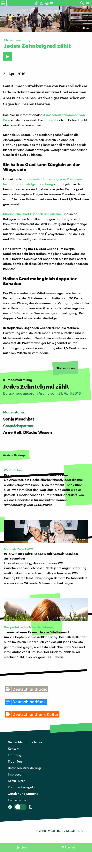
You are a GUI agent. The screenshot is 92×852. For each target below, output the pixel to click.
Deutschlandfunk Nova (25, 742)
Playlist (70, 847)
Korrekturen (17, 780)
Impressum (16, 774)
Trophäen (15, 761)
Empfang (14, 755)
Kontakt (13, 748)
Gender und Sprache (23, 793)
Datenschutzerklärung (24, 768)
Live (23, 847)
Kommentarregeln (21, 787)
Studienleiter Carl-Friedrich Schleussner (32, 214)
